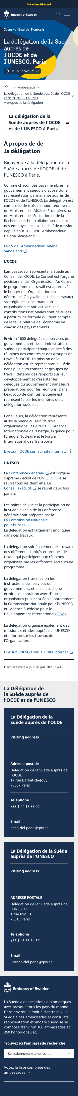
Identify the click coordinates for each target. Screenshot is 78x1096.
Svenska (10, 29)
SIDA (60, 614)
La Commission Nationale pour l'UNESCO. (26, 522)
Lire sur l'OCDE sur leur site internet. (35, 451)
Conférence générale (26, 473)
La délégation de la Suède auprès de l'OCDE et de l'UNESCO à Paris (37, 95)
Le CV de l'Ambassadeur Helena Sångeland (30, 248)
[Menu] (69, 14)
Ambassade (26, 87)
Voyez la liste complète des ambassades (27, 1070)
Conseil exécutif (17, 488)
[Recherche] (59, 14)
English (23, 29)
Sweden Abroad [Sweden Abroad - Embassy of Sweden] (39, 4)
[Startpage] (8, 87)
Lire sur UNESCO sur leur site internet (36, 652)
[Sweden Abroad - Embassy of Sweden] (24, 14)
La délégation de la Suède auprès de (39, 51)
